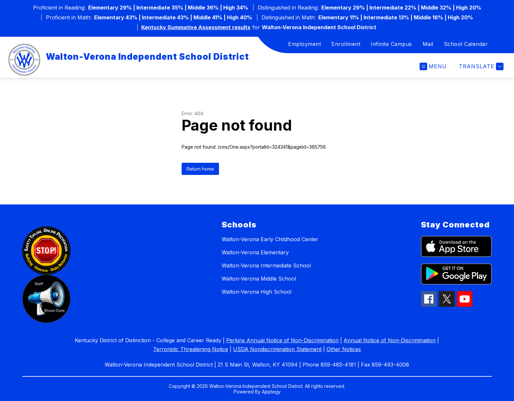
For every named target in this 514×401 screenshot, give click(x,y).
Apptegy (271, 391)
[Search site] (501, 44)
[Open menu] (433, 66)
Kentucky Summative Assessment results (195, 27)
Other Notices (343, 349)
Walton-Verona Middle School (259, 278)
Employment (304, 44)
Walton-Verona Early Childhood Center (270, 239)
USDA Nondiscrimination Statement (277, 349)
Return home (200, 169)
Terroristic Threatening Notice (190, 349)
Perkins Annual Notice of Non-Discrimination (282, 340)
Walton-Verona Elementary (255, 252)
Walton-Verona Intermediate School (266, 265)
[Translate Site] (480, 66)
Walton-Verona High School (256, 291)
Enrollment (345, 44)
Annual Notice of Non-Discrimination (390, 340)
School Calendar (466, 44)
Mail (428, 44)
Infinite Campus (391, 44)
